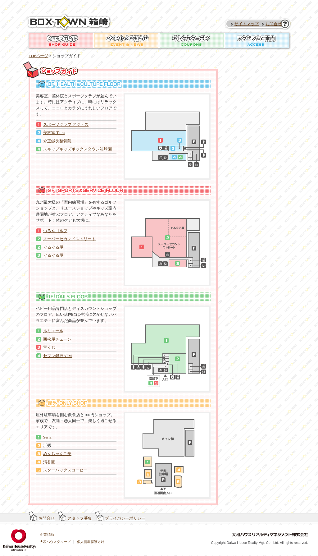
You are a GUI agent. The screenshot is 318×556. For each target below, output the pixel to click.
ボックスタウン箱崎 (69, 22)
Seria (47, 437)
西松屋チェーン (57, 339)
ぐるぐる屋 (53, 247)
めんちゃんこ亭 (57, 453)
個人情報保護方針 (90, 542)
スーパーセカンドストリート (69, 239)
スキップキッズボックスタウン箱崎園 (77, 149)
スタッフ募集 (80, 518)
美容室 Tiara (54, 132)
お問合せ (274, 23)
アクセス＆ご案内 (257, 40)
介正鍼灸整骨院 (57, 141)
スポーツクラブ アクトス (66, 124)
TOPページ (38, 55)
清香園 (49, 462)
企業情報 (47, 534)
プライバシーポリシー (125, 518)
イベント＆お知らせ (126, 40)
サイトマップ (246, 23)
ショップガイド (61, 40)
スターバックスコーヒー (65, 470)
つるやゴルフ (55, 230)
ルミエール (53, 331)
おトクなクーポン (192, 40)
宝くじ (49, 347)
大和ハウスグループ (55, 542)
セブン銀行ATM (57, 355)
